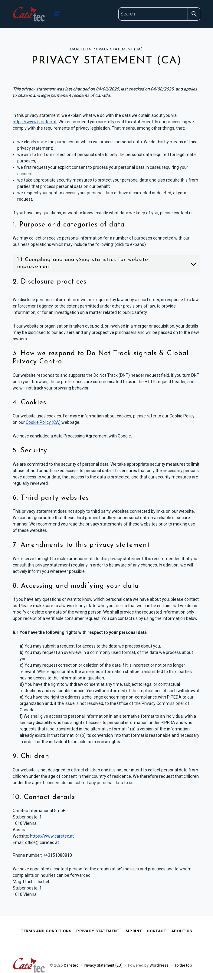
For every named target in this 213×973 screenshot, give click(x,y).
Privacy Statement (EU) (103, 965)
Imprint (133, 931)
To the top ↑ (185, 965)
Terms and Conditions (46, 931)
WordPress (159, 965)
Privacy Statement (98, 931)
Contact (156, 931)
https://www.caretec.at (35, 121)
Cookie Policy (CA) (43, 422)
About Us (181, 931)
